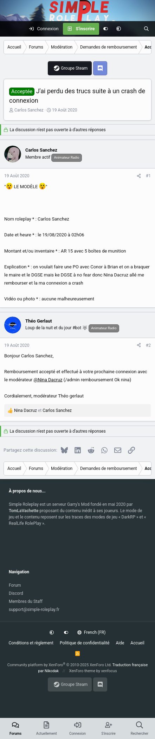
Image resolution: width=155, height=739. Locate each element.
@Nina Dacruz (47, 379)
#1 (148, 175)
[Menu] (9, 29)
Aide (120, 643)
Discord (16, 593)
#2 (148, 345)
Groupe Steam (74, 68)
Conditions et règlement (30, 643)
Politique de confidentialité (85, 643)
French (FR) (91, 632)
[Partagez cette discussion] (138, 176)
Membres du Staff (26, 601)
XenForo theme (82, 671)
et (43, 410)
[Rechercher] (146, 29)
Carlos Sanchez (29, 110)
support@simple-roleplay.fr (34, 609)
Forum (15, 585)
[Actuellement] (132, 29)
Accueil (137, 643)
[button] (118, 29)
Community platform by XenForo (59, 665)
